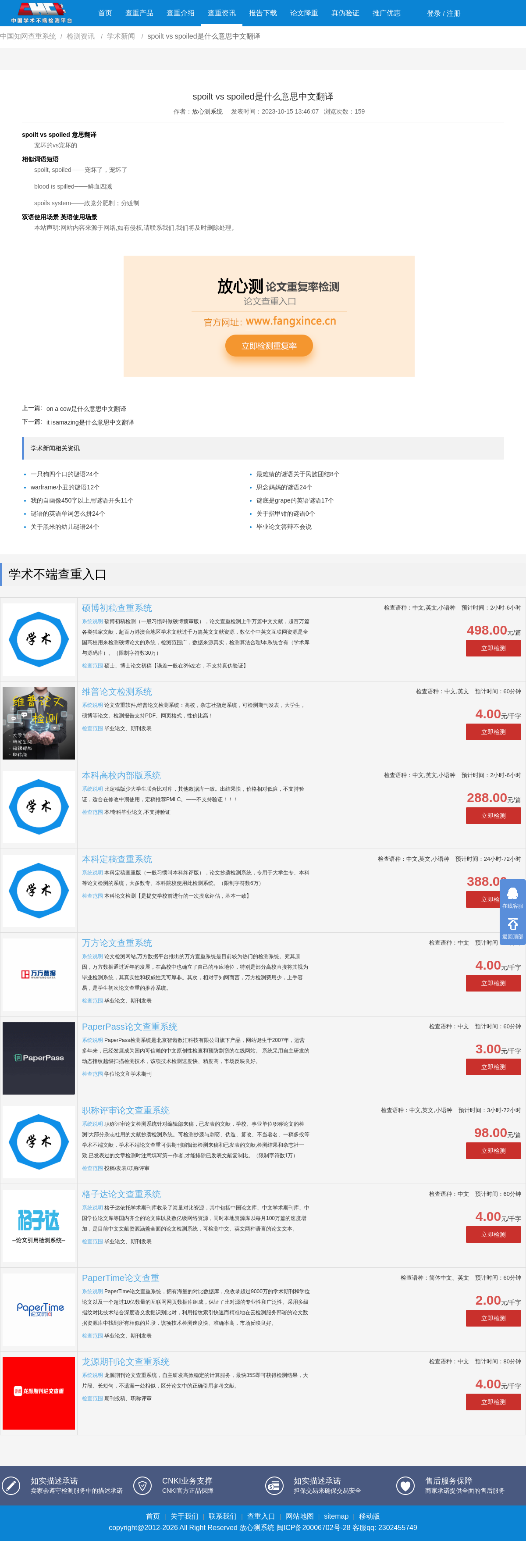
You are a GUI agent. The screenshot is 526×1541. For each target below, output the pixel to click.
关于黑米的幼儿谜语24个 (65, 526)
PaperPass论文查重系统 (130, 1026)
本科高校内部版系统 (121, 775)
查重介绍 (181, 13)
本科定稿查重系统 (117, 859)
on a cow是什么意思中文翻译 (86, 408)
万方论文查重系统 (117, 943)
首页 (105, 13)
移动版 (369, 1516)
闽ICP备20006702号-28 (314, 1527)
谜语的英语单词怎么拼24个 (68, 513)
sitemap (336, 1516)
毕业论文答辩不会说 (284, 526)
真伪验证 (345, 13)
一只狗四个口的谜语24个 (65, 474)
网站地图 (300, 1516)
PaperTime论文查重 (121, 1278)
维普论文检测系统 (117, 691)
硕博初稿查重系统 (117, 608)
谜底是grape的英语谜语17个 (295, 500)
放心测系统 (207, 111)
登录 (434, 13)
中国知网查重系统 (28, 36)
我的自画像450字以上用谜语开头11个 (82, 500)
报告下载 (263, 13)
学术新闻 (122, 36)
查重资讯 (222, 13)
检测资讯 (81, 36)
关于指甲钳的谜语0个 (285, 513)
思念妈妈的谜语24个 (284, 487)
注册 (454, 13)
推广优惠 (387, 13)
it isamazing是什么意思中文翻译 (90, 422)
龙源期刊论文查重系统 (126, 1361)
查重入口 (261, 1516)
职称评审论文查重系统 (126, 1110)
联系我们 (223, 1516)
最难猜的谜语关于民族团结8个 (298, 474)
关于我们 (185, 1516)
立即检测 (493, 648)
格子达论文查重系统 (121, 1194)
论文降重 (304, 13)
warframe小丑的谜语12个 (65, 487)
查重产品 (139, 13)
